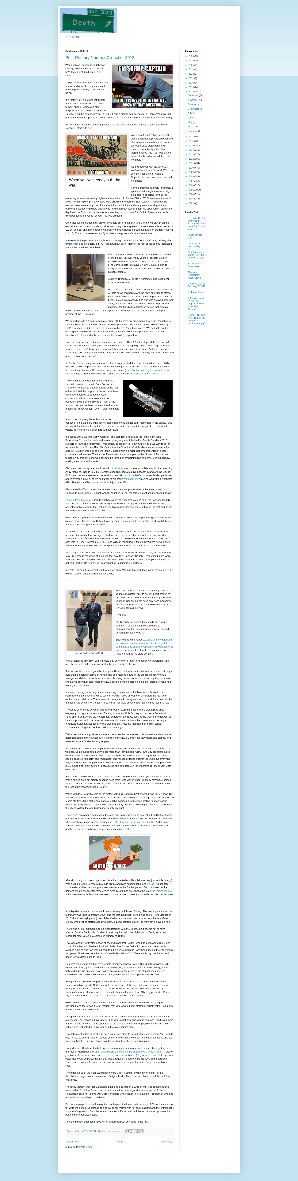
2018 (191, 91)
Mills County (116, 468)
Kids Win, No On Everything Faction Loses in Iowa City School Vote (196, 224)
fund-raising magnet (161, 890)
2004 (191, 194)
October (192, 104)
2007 (191, 181)
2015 (191, 145)
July (190, 113)
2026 (191, 56)
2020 (191, 82)
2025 (191, 60)
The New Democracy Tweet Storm (194, 275)
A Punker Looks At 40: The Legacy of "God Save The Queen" (196, 304)
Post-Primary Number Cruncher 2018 (99, 57)
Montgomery (131, 478)
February (192, 131)
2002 (191, 203)
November (193, 100)
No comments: (115, 1131)
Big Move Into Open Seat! (195, 265)
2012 (191, 159)
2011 (191, 163)
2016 (191, 141)
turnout (91, 68)
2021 (191, 78)
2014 (191, 150)
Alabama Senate (196, 292)
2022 (191, 73)
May (190, 122)
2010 (191, 167)
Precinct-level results (77, 500)
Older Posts (167, 1141)
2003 (191, 198)
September (194, 109)
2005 (191, 190)
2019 (191, 87)
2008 (191, 176)
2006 (191, 185)
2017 (191, 136)
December (193, 95)
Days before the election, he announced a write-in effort (131, 1051)
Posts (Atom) (85, 1147)
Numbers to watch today (194, 245)
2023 (191, 69)
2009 (191, 172)
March (191, 126)
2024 (191, 65)
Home (120, 1141)
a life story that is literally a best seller (133, 822)
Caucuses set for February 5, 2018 (196, 285)
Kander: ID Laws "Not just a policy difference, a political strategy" (196, 319)
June (190, 117)
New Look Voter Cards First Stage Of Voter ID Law (197, 255)
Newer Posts (72, 1141)
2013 (191, 154)
